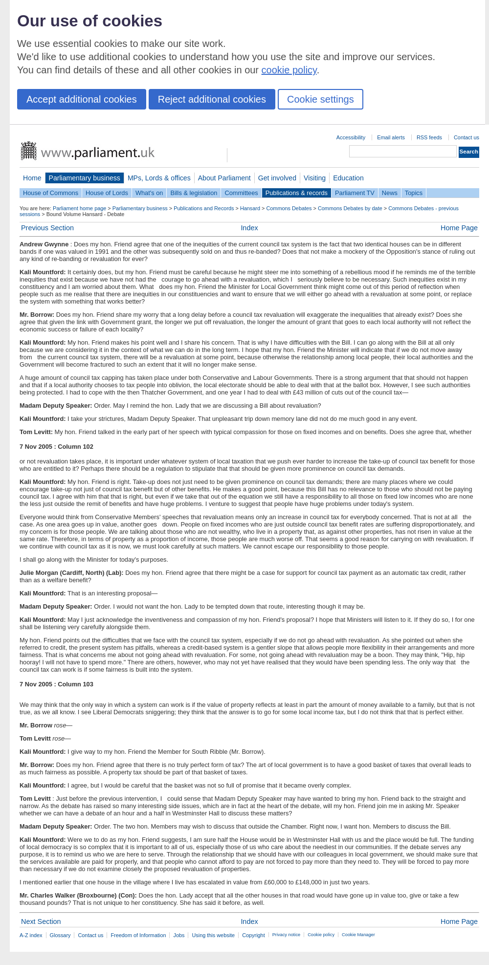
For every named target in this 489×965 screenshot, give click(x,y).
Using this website (213, 935)
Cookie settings (320, 99)
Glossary (60, 935)
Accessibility (350, 137)
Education (348, 178)
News (390, 193)
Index (249, 228)
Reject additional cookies (212, 99)
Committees (241, 193)
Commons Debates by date (350, 208)
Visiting (315, 178)
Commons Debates (288, 208)
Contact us (466, 137)
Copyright (253, 935)
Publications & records (297, 193)
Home (32, 178)
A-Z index (31, 935)
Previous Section (47, 228)
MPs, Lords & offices (159, 178)
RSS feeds (429, 137)
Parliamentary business (84, 178)
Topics (413, 193)
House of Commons (50, 193)
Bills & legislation (193, 193)
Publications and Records (204, 208)
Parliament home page (79, 208)
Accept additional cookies (81, 99)
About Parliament (224, 178)
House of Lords (107, 193)
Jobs (178, 935)
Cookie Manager (358, 934)
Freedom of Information (138, 935)
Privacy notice (286, 934)
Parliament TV (355, 193)
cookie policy (289, 70)
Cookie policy (321, 934)
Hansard (250, 208)
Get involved (277, 178)
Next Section (41, 921)
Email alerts (391, 137)
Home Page (459, 228)
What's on (149, 193)
